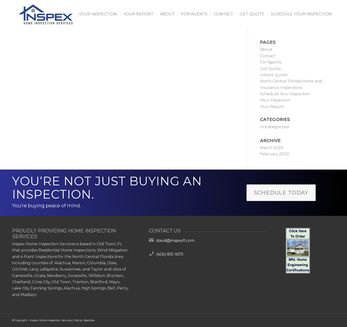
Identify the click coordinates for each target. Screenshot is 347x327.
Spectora (88, 320)
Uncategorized (274, 127)
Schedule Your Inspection (285, 94)
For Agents (270, 62)
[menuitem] (98, 14)
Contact (267, 56)
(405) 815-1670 (169, 254)
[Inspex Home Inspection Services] (45, 14)
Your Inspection (275, 100)
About (266, 49)
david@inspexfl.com (175, 240)
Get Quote (270, 68)
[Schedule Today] (281, 192)
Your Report (272, 106)
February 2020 (274, 154)
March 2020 (271, 147)
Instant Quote (273, 75)
